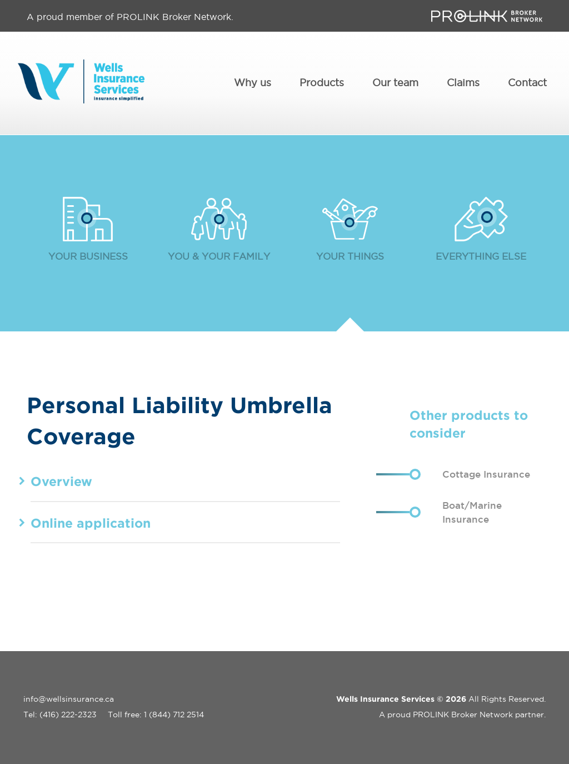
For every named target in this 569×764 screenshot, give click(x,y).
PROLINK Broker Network (463, 714)
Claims (463, 83)
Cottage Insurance (486, 473)
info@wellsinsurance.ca (68, 698)
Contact (527, 83)
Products (322, 83)
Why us (252, 83)
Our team (395, 83)
